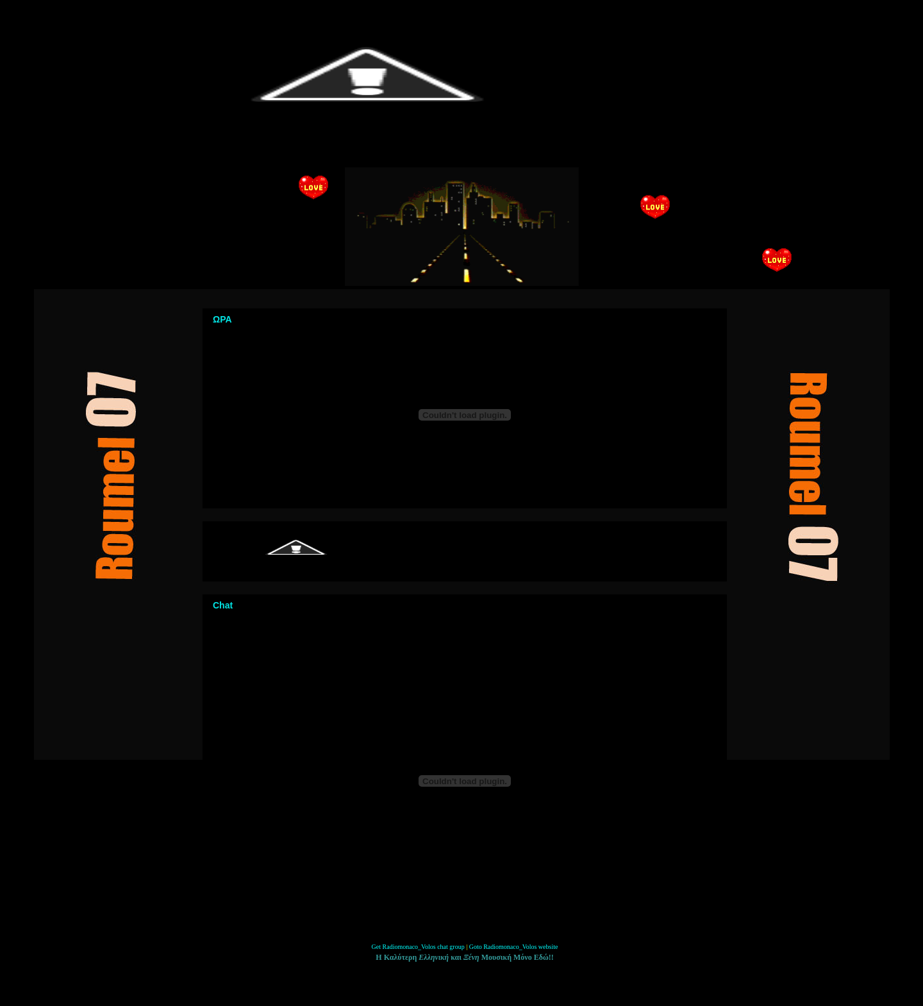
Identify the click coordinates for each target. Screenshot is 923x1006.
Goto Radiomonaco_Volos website (513, 946)
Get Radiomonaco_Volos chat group (418, 946)
